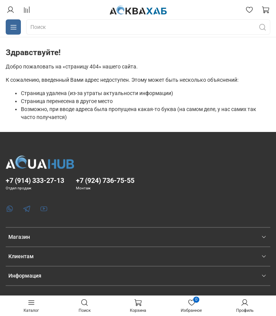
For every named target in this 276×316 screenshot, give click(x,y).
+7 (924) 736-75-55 (105, 180)
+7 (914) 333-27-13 (35, 180)
